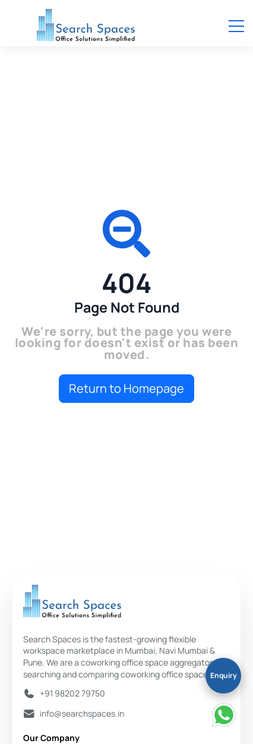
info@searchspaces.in (82, 713)
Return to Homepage (126, 388)
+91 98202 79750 (72, 693)
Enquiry (223, 675)
